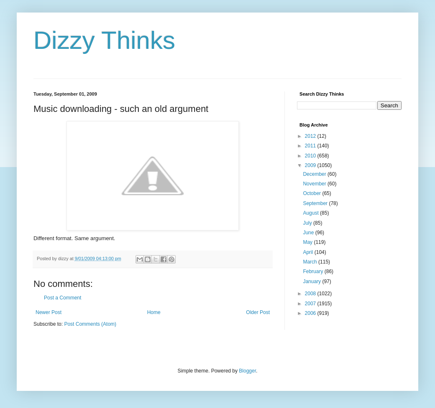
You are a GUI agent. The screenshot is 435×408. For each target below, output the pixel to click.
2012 (311, 136)
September (316, 203)
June (309, 233)
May (308, 242)
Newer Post (48, 312)
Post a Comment (62, 298)
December (315, 174)
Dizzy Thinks (104, 40)
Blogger (247, 371)
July (308, 223)
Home (154, 312)
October (312, 193)
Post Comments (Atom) (90, 324)
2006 (311, 313)
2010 (311, 156)
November (315, 184)
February (313, 271)
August (311, 213)
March (310, 262)
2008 (311, 293)
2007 (311, 304)
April (308, 252)
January (312, 281)
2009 (311, 165)
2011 (311, 146)
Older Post (258, 312)
